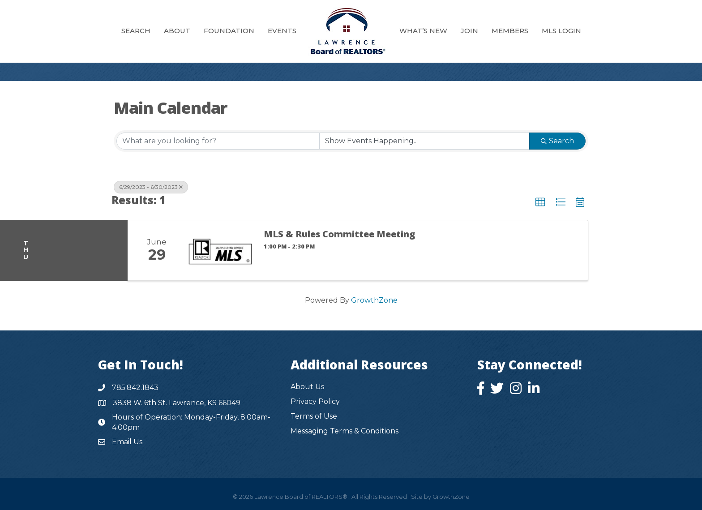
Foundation (229, 30)
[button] (540, 202)
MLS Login (561, 30)
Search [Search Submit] (557, 141)
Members (510, 30)
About (177, 30)
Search (135, 30)
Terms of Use (314, 416)
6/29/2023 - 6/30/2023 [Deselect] (151, 187)
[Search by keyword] (218, 141)
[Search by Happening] (424, 141)
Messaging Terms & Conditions (344, 431)
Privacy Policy (315, 401)
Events (282, 30)
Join (469, 30)
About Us (307, 386)
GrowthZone (374, 300)
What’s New (423, 30)
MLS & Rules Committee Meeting (339, 234)
